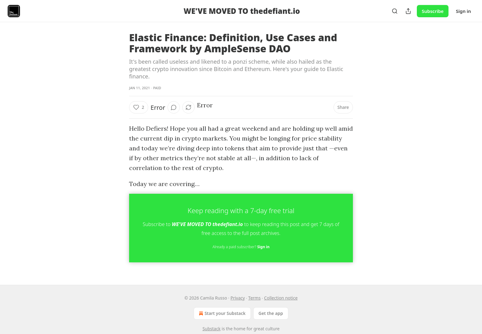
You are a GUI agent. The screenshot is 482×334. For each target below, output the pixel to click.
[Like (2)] (138, 107)
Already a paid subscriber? (240, 246)
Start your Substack (221, 313)
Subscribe (433, 11)
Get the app (271, 313)
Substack (212, 329)
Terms (254, 298)
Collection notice (281, 298)
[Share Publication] (408, 11)
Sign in (463, 11)
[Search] (395, 11)
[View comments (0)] (174, 107)
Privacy (238, 298)
